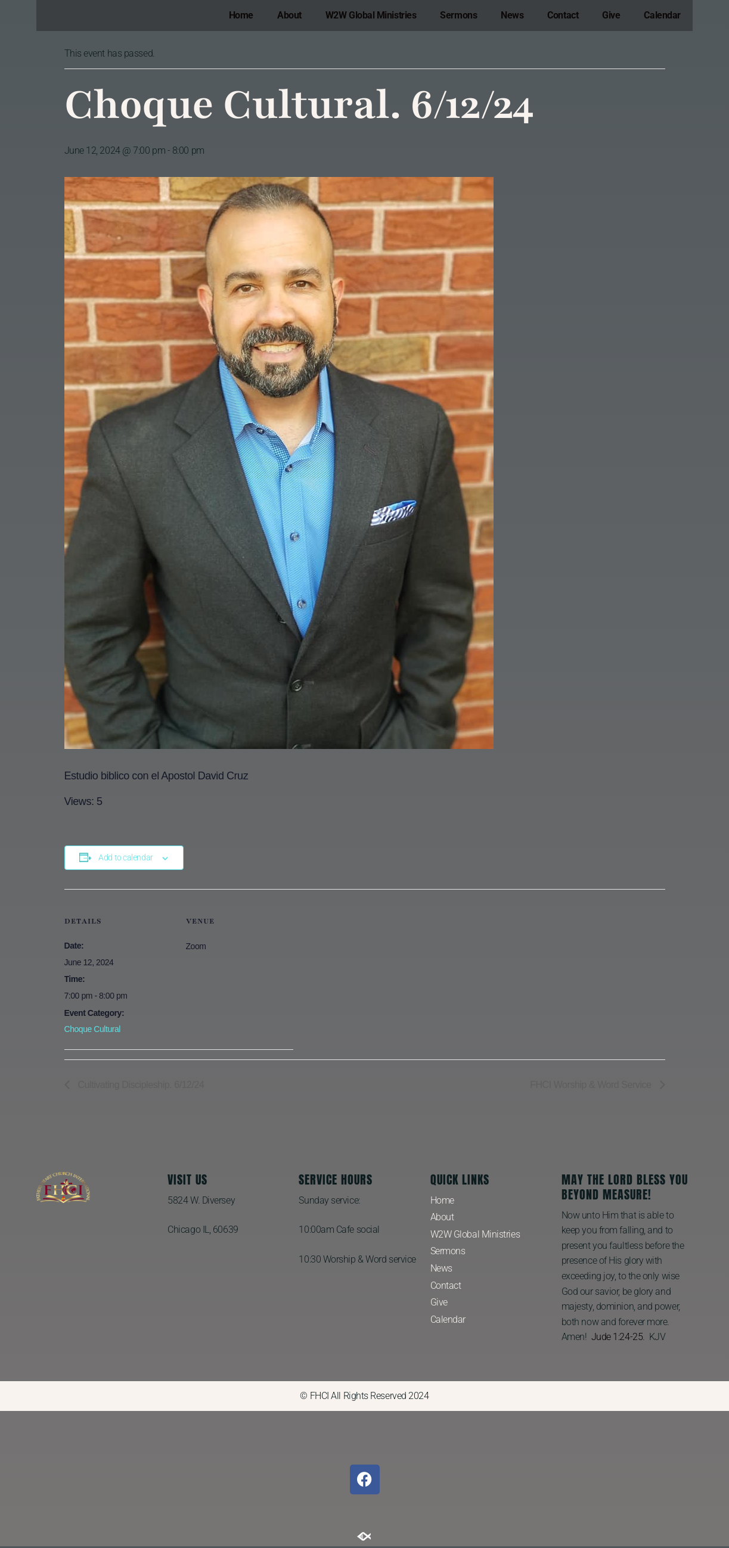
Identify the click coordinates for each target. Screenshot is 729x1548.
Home (241, 15)
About (289, 15)
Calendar (662, 15)
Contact (562, 15)
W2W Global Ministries (371, 15)
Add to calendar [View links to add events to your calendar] (125, 857)
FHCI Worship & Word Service (591, 1085)
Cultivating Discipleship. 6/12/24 (140, 1085)
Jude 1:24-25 (617, 1336)
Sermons (458, 15)
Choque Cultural (92, 1029)
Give (611, 15)
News (512, 15)
